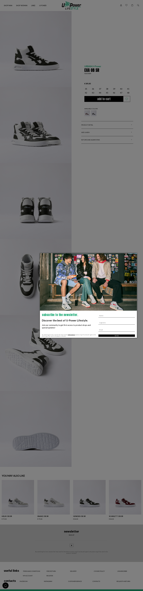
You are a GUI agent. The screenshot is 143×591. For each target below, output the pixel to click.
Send (117, 336)
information (71, 334)
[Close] (135, 255)
